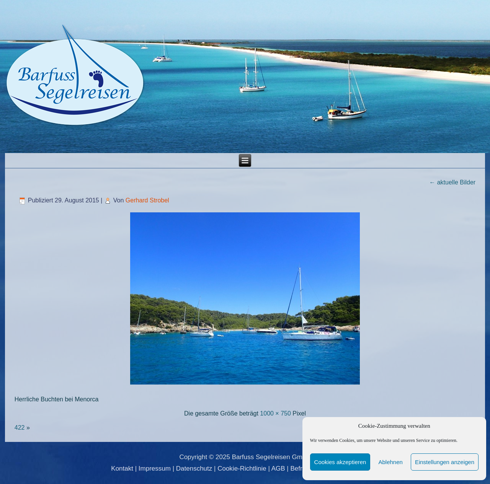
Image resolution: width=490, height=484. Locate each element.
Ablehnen (390, 462)
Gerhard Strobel (147, 200)
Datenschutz (194, 468)
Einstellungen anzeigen (444, 462)
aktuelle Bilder (452, 182)
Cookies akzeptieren (340, 462)
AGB (278, 468)
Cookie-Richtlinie (241, 468)
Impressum (155, 468)
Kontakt (122, 468)
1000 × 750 (275, 413)
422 (20, 427)
